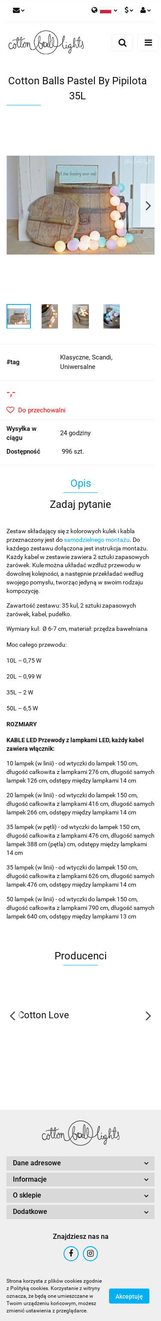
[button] (80, 1163)
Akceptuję (129, 1296)
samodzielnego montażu (97, 539)
